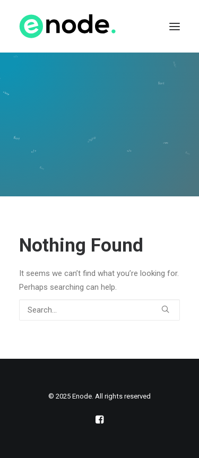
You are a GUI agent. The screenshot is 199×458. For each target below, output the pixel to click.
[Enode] (67, 26)
